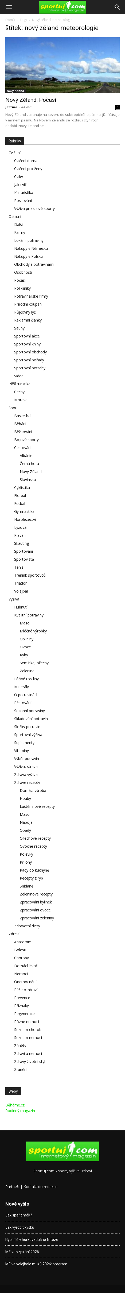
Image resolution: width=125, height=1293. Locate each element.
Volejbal (21, 591)
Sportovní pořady (29, 359)
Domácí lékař (25, 965)
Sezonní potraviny (29, 710)
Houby (25, 798)
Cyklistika (22, 487)
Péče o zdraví (25, 989)
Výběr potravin (26, 758)
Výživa (14, 599)
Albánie (26, 455)
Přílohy (26, 862)
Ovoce (25, 646)
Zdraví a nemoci (28, 1053)
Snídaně (26, 886)
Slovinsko (28, 479)
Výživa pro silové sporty (34, 208)
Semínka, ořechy (34, 662)
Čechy (19, 391)
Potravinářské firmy (31, 296)
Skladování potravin (31, 718)
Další (18, 224)
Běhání (20, 423)
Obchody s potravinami (34, 264)
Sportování (23, 551)
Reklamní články (28, 320)
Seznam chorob (27, 1029)
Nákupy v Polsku (28, 256)
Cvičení (15, 152)
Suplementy (24, 742)
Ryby (24, 654)
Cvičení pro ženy (28, 168)
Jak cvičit (21, 184)
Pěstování (22, 702)
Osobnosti (23, 272)
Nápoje (26, 822)
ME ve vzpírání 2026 (22, 1252)
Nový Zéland (15, 91)
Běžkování (23, 431)
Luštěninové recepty (37, 806)
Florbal (20, 495)
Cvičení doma (25, 160)
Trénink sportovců (30, 575)
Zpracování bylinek (36, 902)
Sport (13, 407)
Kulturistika (23, 192)
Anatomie (22, 941)
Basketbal (22, 415)
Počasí (20, 280)
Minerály (21, 686)
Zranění (20, 1069)
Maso (25, 623)
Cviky (18, 176)
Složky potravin (27, 726)
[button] (9, 7)
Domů (10, 20)
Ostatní (15, 216)
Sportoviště (24, 559)
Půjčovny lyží (25, 312)
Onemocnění (25, 981)
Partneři (12, 1186)
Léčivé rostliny (26, 678)
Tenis (19, 567)
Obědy (25, 830)
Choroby (21, 957)
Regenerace (24, 1013)
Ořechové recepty (35, 838)
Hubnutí (21, 607)
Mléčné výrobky (33, 630)
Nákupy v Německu (31, 248)
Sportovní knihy (27, 344)
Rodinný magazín (20, 1110)
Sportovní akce (27, 336)
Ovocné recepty (33, 846)
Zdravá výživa (26, 774)
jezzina (11, 107)
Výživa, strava (26, 766)
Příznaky (21, 1005)
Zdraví (14, 933)
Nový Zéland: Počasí (30, 100)
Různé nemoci (26, 1021)
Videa (19, 375)
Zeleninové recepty (36, 894)
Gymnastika (24, 511)
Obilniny (26, 638)
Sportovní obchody (30, 351)
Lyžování (21, 527)
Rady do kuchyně (34, 870)
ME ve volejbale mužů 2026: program (36, 1264)
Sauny (19, 328)
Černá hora (29, 463)
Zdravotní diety (27, 925)
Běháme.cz (15, 1105)
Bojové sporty (26, 439)
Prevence (22, 997)
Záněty (20, 1045)
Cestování (22, 447)
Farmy (19, 232)
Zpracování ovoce (35, 909)
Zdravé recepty (27, 782)
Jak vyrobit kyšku (19, 1227)
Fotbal (19, 503)
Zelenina (27, 670)
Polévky (26, 854)
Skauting (21, 543)
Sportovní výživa (28, 734)
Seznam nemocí (28, 1037)
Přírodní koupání (28, 304)
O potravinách (26, 694)
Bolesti (20, 949)
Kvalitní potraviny (29, 615)
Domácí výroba (33, 790)
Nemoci (21, 973)
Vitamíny (21, 750)
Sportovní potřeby (29, 367)
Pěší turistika (19, 383)
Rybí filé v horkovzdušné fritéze (31, 1239)
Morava (21, 399)
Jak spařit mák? (18, 1215)
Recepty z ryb (31, 878)
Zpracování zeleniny (37, 917)
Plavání (20, 535)
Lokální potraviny (29, 240)
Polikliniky (22, 288)
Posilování (23, 200)
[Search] (117, 7)
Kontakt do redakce (40, 1186)
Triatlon (21, 583)
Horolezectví (25, 519)
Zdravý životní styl (29, 1061)
